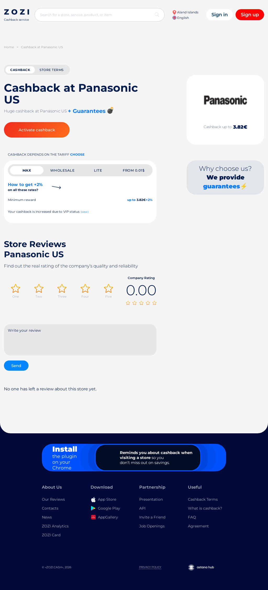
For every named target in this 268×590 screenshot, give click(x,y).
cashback (20, 70)
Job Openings (152, 526)
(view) (84, 212)
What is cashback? (205, 508)
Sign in (219, 15)
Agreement (198, 526)
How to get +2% (25, 187)
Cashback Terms (203, 499)
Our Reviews (53, 499)
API (142, 508)
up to (131, 200)
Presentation (151, 499)
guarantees (221, 186)
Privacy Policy (150, 567)
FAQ (192, 517)
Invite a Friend (152, 517)
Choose (77, 154)
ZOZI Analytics (55, 526)
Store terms (52, 70)
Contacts (50, 508)
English (180, 18)
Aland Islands (185, 12)
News (47, 517)
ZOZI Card (51, 535)
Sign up (250, 15)
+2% (149, 200)
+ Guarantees (86, 111)
